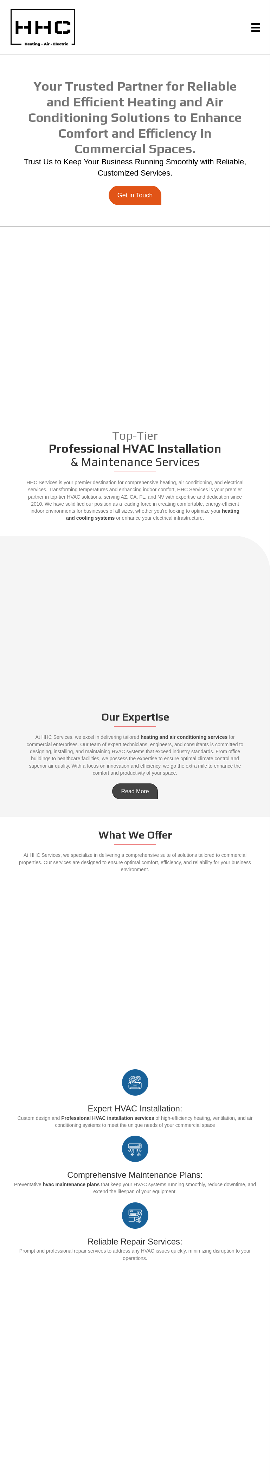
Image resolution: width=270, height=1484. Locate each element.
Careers (135, 1348)
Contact (135, 1358)
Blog (135, 1368)
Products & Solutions (135, 1319)
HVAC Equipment (135, 1329)
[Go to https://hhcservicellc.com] (43, 27)
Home (134, 1299)
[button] (135, 195)
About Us (135, 1309)
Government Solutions (135, 1338)
